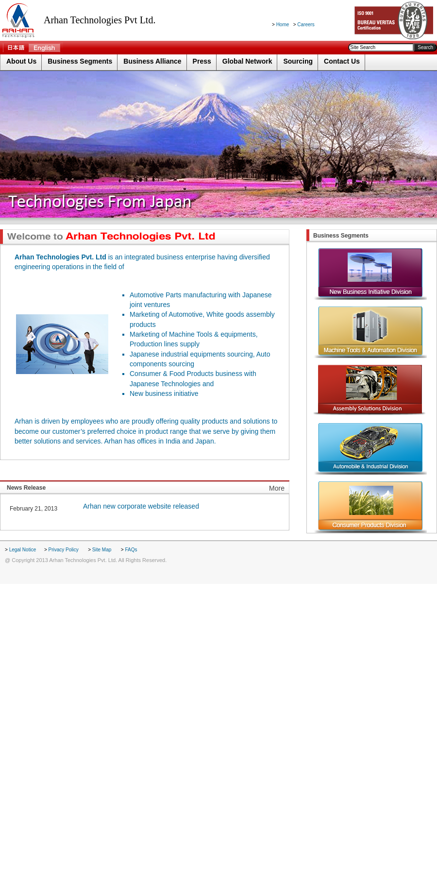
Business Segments (80, 61)
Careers (306, 24)
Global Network (247, 61)
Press (202, 61)
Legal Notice (23, 549)
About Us (21, 61)
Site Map (102, 549)
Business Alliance (152, 61)
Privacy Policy (64, 549)
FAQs (131, 549)
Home (282, 24)
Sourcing (298, 61)
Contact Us (342, 61)
